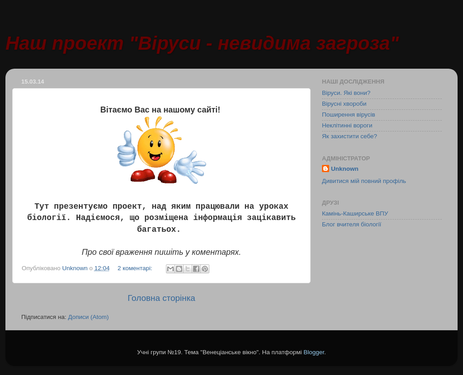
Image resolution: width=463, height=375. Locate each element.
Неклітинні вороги (347, 125)
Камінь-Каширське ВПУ (355, 213)
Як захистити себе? (349, 136)
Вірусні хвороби (344, 103)
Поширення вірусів (348, 114)
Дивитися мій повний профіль (364, 181)
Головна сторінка (161, 298)
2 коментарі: (136, 268)
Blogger (313, 352)
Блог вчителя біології (351, 224)
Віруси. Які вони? (346, 92)
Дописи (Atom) (88, 317)
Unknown (345, 168)
